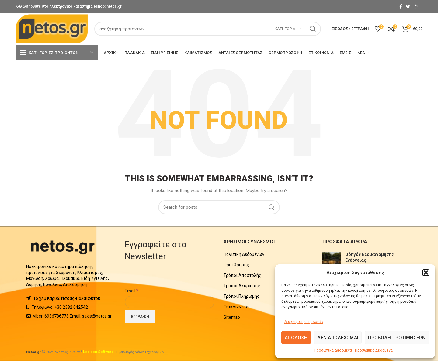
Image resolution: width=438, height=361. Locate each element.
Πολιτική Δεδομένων (244, 254)
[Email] (169, 302)
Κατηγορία (285, 28)
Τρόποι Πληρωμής (241, 296)
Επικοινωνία (236, 306)
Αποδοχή (296, 337)
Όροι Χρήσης (236, 264)
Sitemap (232, 317)
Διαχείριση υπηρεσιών (303, 322)
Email (131, 290)
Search (312, 29)
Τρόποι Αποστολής (242, 275)
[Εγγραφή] (140, 316)
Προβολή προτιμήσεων (397, 337)
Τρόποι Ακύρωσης (242, 285)
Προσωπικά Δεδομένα (333, 350)
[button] (426, 273)
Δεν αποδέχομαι (337, 337)
